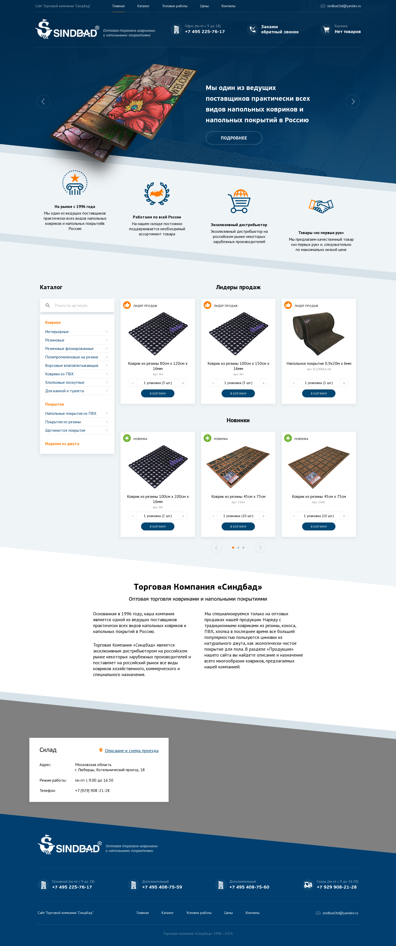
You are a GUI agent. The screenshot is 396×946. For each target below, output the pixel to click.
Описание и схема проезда (132, 750)
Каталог (143, 6)
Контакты (228, 6)
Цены (204, 6)
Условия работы (174, 6)
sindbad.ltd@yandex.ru (344, 6)
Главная (119, 6)
